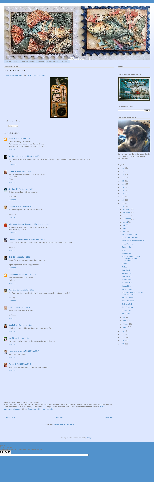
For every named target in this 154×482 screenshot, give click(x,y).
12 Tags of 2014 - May (130, 237)
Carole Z (12, 325)
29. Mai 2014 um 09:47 (22, 171)
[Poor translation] (7, 452)
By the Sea (126, 313)
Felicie (11, 171)
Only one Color (127, 304)
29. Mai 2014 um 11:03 (40, 224)
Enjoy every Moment (129, 234)
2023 (123, 178)
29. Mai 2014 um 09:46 (33, 156)
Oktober (126, 215)
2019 (123, 190)
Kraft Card (126, 270)
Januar (125, 327)
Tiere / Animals (127, 244)
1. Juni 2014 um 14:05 (23, 364)
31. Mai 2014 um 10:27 (30, 351)
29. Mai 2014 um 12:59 (21, 257)
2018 (123, 194)
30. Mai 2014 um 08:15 (24, 325)
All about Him (127, 273)
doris (11, 307)
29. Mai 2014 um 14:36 (25, 290)
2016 (123, 200)
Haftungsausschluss (52, 61)
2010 (123, 341)
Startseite (8, 61)
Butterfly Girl (126, 247)
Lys (10, 338)
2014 (123, 206)
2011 (123, 337)
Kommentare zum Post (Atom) (63, 425)
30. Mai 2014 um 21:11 (20, 338)
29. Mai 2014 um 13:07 (27, 274)
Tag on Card (126, 310)
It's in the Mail (127, 283)
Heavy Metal (126, 286)
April (124, 317)
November (127, 212)
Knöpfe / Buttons (128, 297)
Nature (124, 267)
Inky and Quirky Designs (18, 239)
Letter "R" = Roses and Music (133, 241)
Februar (126, 324)
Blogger (89, 438)
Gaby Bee (13, 290)
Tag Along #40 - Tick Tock (36, 75)
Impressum (40, 61)
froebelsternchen (15, 351)
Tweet (124, 264)
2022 (123, 181)
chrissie (12, 206)
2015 (123, 203)
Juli (124, 225)
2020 (123, 187)
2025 (123, 171)
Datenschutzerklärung (28, 61)
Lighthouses (126, 253)
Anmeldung (65, 61)
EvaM (11, 138)
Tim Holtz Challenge (13, 75)
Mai (124, 231)
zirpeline (12, 189)
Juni (124, 228)
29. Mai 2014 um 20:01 (21, 307)
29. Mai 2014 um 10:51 (23, 206)
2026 (123, 168)
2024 (123, 174)
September (127, 219)
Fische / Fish (127, 280)
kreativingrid (13, 274)
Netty (11, 257)
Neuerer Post (10, 418)
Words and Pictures (16, 156)
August (125, 222)
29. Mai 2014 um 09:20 (21, 138)
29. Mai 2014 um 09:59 (24, 189)
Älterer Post (108, 418)
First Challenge (127, 307)
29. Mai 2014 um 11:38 (36, 239)
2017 (123, 197)
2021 (123, 184)
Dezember (127, 209)
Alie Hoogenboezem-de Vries (20, 224)
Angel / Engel (127, 289)
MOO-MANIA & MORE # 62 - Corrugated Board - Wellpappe (132, 258)
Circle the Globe (128, 301)
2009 (123, 344)
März (125, 321)
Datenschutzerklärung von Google (40, 409)
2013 (123, 331)
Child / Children (127, 276)
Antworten (12, 149)
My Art (16, 61)
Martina (11, 364)
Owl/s (124, 250)
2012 (123, 334)
